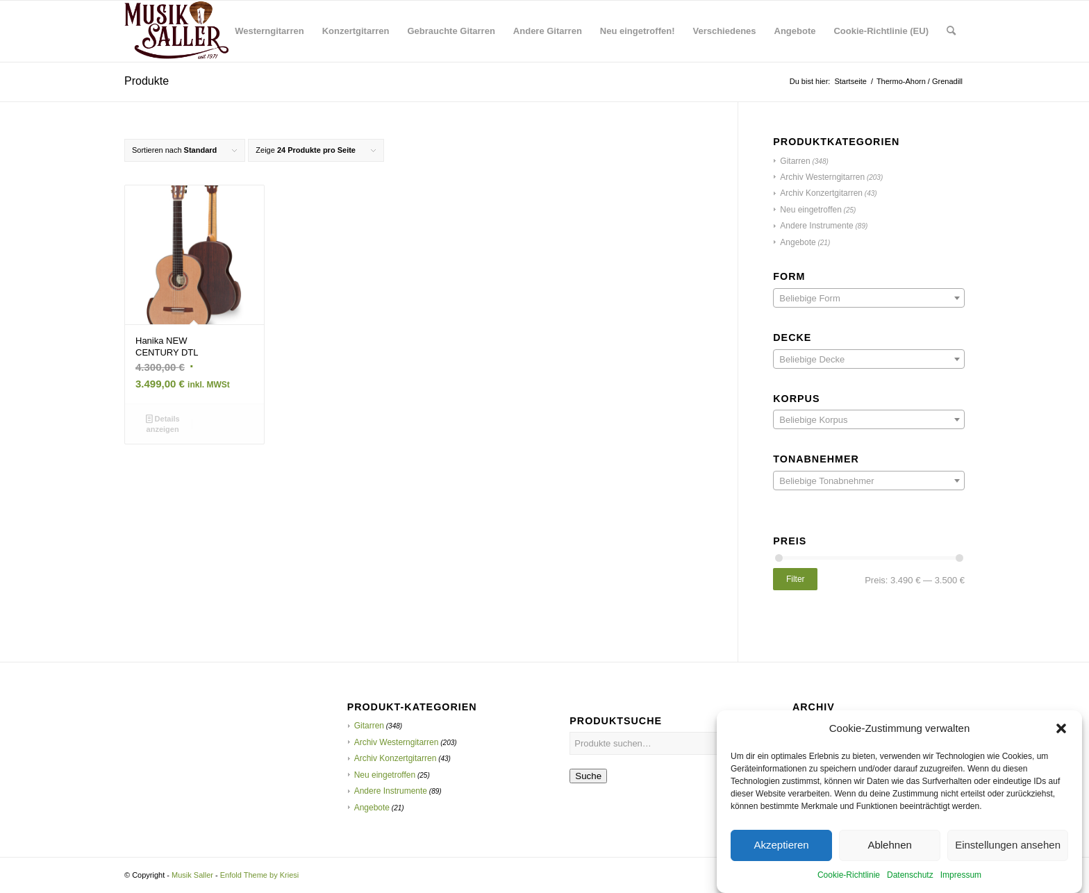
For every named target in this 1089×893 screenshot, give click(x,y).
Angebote (797, 242)
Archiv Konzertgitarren (821, 193)
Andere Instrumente (816, 226)
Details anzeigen (163, 423)
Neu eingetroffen (811, 210)
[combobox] (869, 298)
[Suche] (951, 31)
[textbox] (869, 298)
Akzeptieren (781, 858)
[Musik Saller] (176, 31)
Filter (795, 579)
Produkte (146, 81)
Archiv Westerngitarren (822, 177)
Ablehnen (889, 858)
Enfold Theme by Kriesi (259, 875)
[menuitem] (269, 31)
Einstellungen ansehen (1008, 858)
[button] (1061, 741)
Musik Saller (192, 875)
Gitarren (795, 161)
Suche (588, 776)
